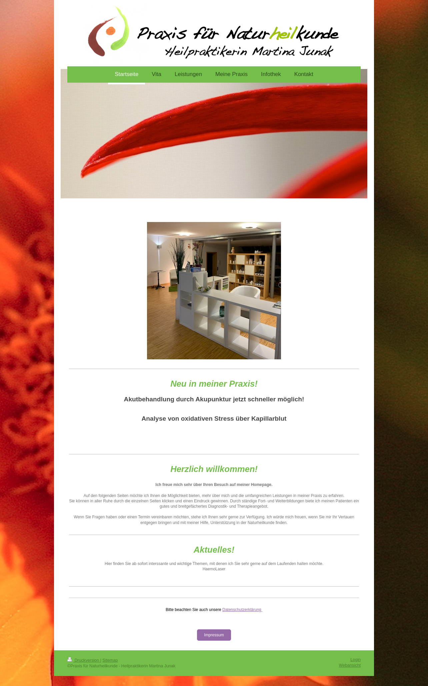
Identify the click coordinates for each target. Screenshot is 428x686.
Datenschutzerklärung (241, 609)
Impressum (214, 635)
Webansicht (350, 665)
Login (355, 659)
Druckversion (83, 660)
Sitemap (110, 660)
